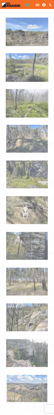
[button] (27, 5)
